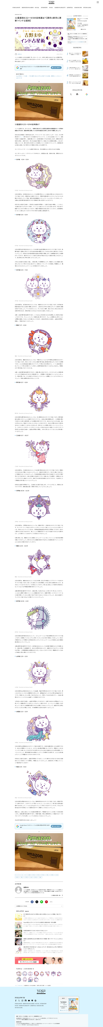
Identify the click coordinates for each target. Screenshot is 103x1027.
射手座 (17, 877)
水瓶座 (52, 874)
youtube (47, 994)
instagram (74, 94)
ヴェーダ (21, 137)
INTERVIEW (44, 7)
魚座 (47, 874)
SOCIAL (37, 7)
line (83, 94)
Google (87, 94)
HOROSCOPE (78, 7)
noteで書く (51, 901)
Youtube (80, 94)
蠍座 (22, 877)
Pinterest (46, 901)
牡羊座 (34, 874)
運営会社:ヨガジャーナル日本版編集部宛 (77, 41)
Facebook (32, 901)
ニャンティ (17, 874)
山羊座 (57, 874)
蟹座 (40, 877)
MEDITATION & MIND (28, 7)
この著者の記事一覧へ (56, 895)
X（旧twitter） (36, 901)
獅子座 (36, 877)
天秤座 (26, 877)
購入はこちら (83, 29)
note (77, 94)
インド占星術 (28, 874)
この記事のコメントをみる (21, 906)
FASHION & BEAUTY (60, 7)
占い (22, 874)
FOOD (51, 7)
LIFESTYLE (70, 7)
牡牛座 (38, 874)
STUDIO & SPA (87, 7)
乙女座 (31, 877)
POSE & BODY (16, 7)
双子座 (43, 874)
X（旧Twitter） (37, 994)
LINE (41, 901)
